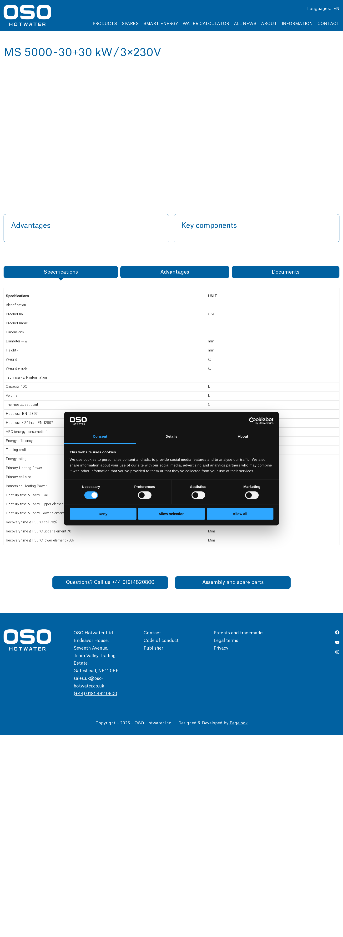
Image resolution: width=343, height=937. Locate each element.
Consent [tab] (100, 437)
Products (105, 24)
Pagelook (239, 925)
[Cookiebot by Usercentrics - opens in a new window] (252, 420)
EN (336, 9)
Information (297, 24)
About (269, 24)
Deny (103, 514)
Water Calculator (206, 24)
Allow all (240, 514)
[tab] (61, 474)
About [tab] (243, 437)
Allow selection (171, 514)
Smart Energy (160, 24)
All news (245, 24)
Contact (328, 24)
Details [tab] (171, 437)
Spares (130, 24)
